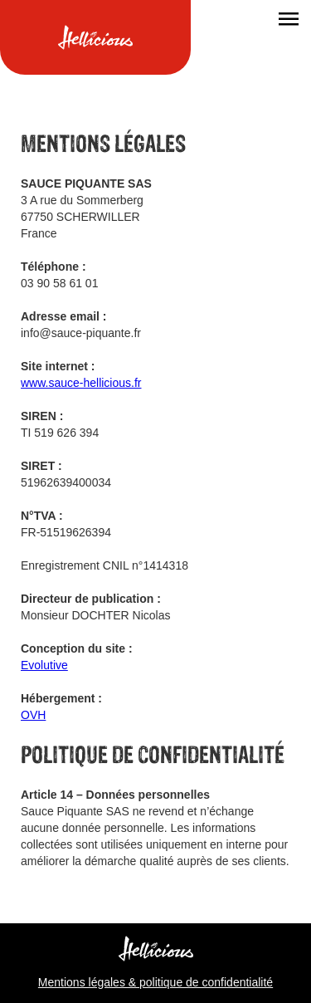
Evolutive (44, 665)
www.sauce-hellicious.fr (81, 382)
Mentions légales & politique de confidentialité (155, 982)
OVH (33, 715)
